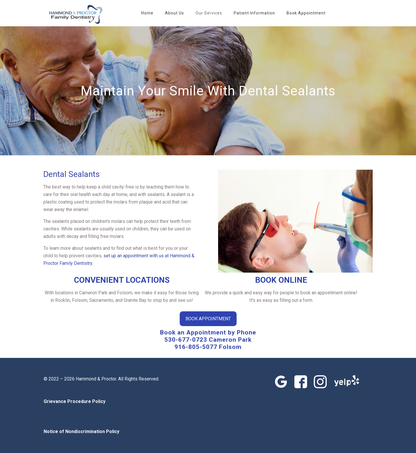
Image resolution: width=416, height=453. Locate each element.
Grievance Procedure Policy (74, 401)
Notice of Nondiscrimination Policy (81, 431)
